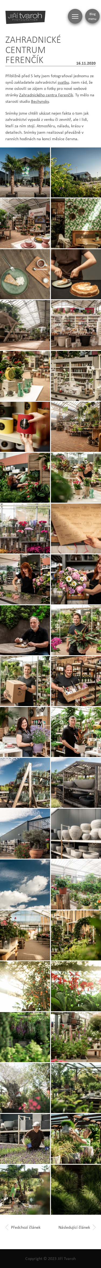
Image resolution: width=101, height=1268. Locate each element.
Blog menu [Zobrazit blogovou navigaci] (92, 16)
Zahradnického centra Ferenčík (46, 95)
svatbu (63, 82)
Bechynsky (40, 101)
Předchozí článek (22, 1227)
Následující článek (77, 1227)
